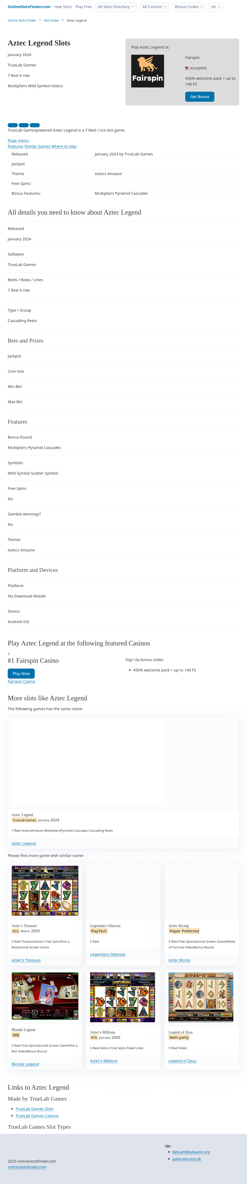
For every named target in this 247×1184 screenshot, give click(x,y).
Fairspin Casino (21, 681)
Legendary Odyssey (107, 954)
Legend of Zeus (182, 1060)
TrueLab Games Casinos (37, 1115)
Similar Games (37, 146)
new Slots (63, 6)
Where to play (64, 146)
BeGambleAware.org (191, 1152)
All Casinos (152, 6)
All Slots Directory (114, 6)
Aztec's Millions (104, 1060)
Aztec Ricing (179, 960)
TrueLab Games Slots (34, 1108)
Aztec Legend (24, 843)
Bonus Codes (187, 6)
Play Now (21, 673)
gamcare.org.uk (186, 1158)
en (213, 6)
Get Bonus (199, 96)
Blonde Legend (25, 1064)
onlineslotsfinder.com (27, 1167)
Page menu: (18, 140)
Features (15, 146)
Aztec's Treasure (26, 960)
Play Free (83, 6)
